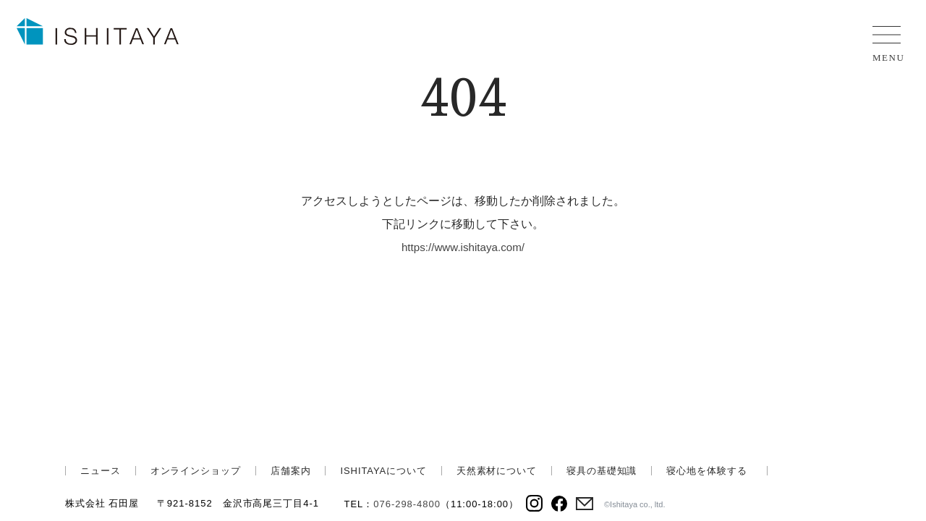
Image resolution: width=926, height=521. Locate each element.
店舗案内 (291, 470)
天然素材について (496, 470)
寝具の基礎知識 (601, 470)
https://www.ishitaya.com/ (463, 247)
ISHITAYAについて (383, 470)
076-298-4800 (407, 504)
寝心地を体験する (706, 470)
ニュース (100, 470)
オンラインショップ (195, 470)
